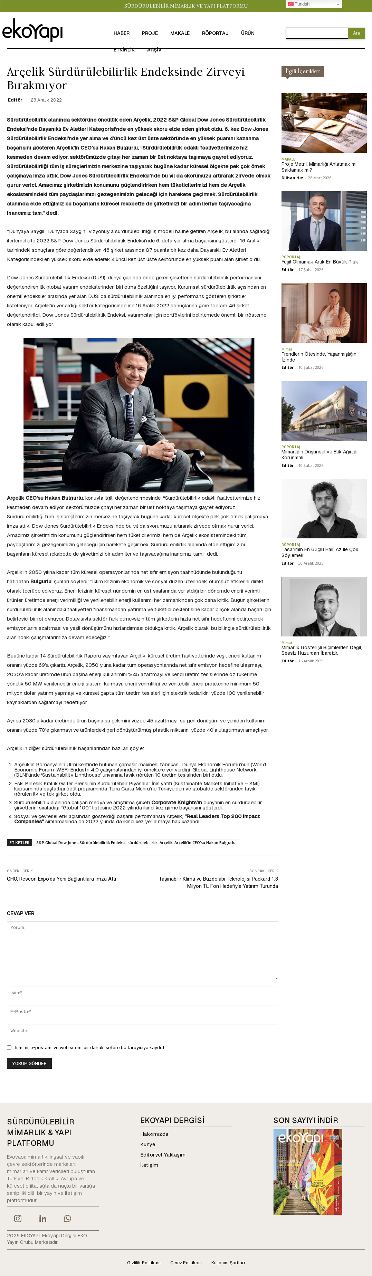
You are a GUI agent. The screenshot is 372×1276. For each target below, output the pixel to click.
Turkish (299, 4)
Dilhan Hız (292, 177)
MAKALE (288, 159)
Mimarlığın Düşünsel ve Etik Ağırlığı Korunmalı (319, 455)
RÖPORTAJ (291, 257)
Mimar (287, 349)
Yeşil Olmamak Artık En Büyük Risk (320, 262)
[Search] (356, 33)
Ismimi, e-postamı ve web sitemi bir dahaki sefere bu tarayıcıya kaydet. (90, 1047)
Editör (15, 100)
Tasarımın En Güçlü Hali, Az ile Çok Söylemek (320, 552)
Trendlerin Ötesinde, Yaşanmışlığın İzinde (319, 357)
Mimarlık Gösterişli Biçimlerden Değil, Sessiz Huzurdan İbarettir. (322, 650)
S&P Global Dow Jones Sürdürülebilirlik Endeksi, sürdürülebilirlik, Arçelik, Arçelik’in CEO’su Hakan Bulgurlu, (136, 842)
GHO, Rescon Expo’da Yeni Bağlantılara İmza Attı (61, 879)
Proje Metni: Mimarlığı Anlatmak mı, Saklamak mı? (319, 167)
